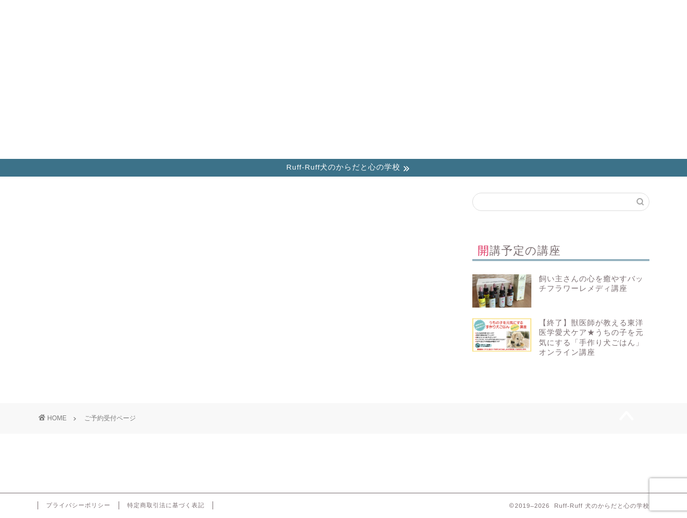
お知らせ (208, 13)
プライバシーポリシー (78, 505)
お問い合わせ (550, 13)
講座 (94, 13)
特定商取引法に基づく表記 (165, 505)
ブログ (321, 13)
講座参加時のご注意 (435, 13)
